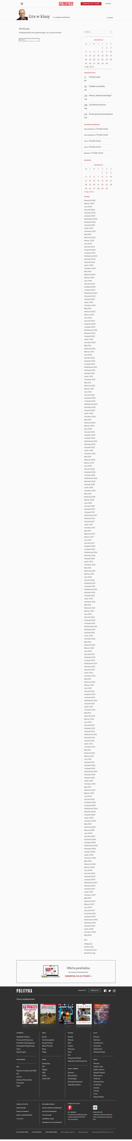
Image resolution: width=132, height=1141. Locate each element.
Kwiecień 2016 (89, 572)
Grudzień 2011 (89, 729)
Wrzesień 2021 (89, 371)
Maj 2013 (87, 680)
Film (69, 1044)
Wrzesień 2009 (90, 813)
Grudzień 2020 (90, 399)
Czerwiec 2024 (90, 269)
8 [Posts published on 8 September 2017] (102, 53)
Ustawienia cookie (48, 1120)
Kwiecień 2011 (89, 754)
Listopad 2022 (89, 328)
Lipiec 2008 (88, 856)
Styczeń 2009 (89, 837)
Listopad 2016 (89, 550)
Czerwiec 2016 (89, 566)
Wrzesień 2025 (89, 223)
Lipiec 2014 (88, 637)
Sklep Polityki (99, 1098)
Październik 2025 (90, 220)
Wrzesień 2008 (90, 850)
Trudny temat (102, 129)
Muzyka (71, 1041)
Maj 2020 (87, 421)
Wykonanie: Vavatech (83, 1133)
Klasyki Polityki (99, 1073)
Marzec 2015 (89, 612)
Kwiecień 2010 (89, 791)
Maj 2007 (87, 899)
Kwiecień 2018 (89, 498)
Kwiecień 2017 (89, 535)
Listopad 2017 (89, 513)
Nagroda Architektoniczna (77, 1062)
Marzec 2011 (89, 757)
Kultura (70, 1034)
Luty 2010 (88, 797)
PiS (17, 1075)
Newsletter (82, 991)
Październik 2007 (90, 884)
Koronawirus (20, 1060)
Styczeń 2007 (89, 911)
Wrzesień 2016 (89, 556)
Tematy (96, 1091)
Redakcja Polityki (22, 1105)
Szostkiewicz (98, 1044)
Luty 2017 (88, 541)
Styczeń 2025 (89, 248)
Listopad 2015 (89, 587)
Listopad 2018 (89, 476)
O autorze (110, 18)
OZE (43, 1073)
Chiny (44, 1053)
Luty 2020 (88, 430)
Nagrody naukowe (74, 1085)
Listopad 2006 (89, 918)
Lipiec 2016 (88, 563)
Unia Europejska (48, 1041)
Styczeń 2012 (89, 726)
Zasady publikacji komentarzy (52, 1109)
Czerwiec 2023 (90, 306)
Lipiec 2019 (88, 451)
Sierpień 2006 (89, 927)
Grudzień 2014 (89, 621)
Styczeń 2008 (89, 874)
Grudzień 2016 (89, 547)
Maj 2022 (87, 347)
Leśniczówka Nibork (51, 1133)
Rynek (44, 1060)
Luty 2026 (88, 208)
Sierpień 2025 (89, 226)
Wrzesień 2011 (89, 739)
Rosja (44, 1050)
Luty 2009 (88, 834)
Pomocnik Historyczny (24, 1041)
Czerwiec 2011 (89, 748)
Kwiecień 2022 (89, 350)
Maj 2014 (87, 643)
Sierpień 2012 (89, 705)
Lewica (19, 1077)
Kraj (17, 1067)
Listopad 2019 (89, 439)
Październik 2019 (90, 442)
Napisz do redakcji (22, 1112)
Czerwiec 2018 (89, 492)
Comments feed (90, 951)
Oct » (92, 68)
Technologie (72, 1079)
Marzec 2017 (89, 538)
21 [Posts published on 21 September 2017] (98, 61)
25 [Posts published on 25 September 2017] (86, 64)
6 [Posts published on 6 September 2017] (94, 53)
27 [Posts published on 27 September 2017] (94, 64)
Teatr (70, 1053)
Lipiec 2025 (88, 229)
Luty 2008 (88, 871)
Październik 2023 (90, 294)
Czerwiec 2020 (90, 418)
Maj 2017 (87, 532)
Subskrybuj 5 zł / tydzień (91, 3)
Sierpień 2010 (89, 779)
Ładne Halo (72, 1133)
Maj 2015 (87, 606)
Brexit (44, 1038)
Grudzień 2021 (89, 362)
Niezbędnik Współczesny (25, 1047)
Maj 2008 (88, 862)
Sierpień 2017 (89, 522)
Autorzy (96, 1088)
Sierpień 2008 (89, 853)
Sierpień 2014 (89, 634)
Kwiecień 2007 (89, 902)
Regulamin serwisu (48, 1105)
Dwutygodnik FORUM (22, 1133)
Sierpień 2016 (89, 560)
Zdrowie (71, 1073)
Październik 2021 (90, 368)
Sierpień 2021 (89, 374)
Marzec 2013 (89, 686)
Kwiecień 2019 (89, 461)
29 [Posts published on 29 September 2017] (102, 64)
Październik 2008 (91, 847)
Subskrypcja (94, 991)
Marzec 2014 (89, 649)
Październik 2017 (90, 516)
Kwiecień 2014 (89, 646)
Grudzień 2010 (89, 766)
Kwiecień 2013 (89, 683)
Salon (18, 1050)
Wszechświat (72, 1076)
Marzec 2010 (89, 794)
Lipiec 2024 (88, 266)
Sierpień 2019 (89, 448)
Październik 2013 (90, 664)
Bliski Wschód (47, 1047)
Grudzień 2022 (89, 325)
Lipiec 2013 (88, 674)
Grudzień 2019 (89, 436)
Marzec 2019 (89, 464)
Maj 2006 (88, 936)
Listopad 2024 (89, 254)
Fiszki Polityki (97, 1113)
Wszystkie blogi (99, 1053)
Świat (44, 1034)
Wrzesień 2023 (89, 297)
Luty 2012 (88, 723)
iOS (69, 1113)
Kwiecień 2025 (89, 238)
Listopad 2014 (89, 624)
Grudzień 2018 (89, 473)
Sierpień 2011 (89, 742)
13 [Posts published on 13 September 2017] (94, 57)
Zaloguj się (88, 945)
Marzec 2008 (89, 868)
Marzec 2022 (89, 353)
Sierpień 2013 (89, 671)
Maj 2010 (87, 788)
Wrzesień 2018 (89, 482)
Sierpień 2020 (89, 411)
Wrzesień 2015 (89, 593)
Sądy (18, 1087)
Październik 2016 (90, 553)
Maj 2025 (87, 235)
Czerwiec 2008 (90, 859)
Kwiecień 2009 (90, 828)
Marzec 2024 (89, 279)
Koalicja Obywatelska (24, 1080)
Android (73, 1113)
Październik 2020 (90, 405)
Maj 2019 (87, 458)
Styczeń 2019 (89, 470)
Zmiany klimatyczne (75, 1082)
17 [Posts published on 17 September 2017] (111, 57)
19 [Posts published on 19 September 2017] (90, 61)
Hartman (97, 1041)
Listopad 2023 (89, 291)
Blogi (95, 1034)
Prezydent (20, 1084)
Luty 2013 (88, 689)
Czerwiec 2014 (89, 640)
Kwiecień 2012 (89, 717)
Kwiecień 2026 (89, 201)
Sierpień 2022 (89, 337)
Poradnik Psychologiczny (25, 1044)
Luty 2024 (88, 282)
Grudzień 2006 (90, 914)
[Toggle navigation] (22, 4)
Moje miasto (98, 1076)
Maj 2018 (87, 495)
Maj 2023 (87, 309)
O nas (95, 1094)
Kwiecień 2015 (89, 609)
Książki (70, 1038)
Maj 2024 (87, 272)
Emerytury (46, 1064)
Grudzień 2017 (89, 510)
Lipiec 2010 (88, 782)
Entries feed (88, 948)
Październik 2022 (90, 331)
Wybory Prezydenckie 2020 (26, 1071)
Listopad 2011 (89, 732)
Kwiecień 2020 (89, 424)
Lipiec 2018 (88, 489)
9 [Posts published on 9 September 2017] (106, 53)
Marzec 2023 (89, 316)
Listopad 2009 (89, 806)
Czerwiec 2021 (89, 380)
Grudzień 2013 (89, 658)
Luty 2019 (88, 467)
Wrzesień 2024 (89, 260)
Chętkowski (98, 1050)
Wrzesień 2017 (89, 519)
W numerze (20, 1034)
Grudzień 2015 (89, 584)
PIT (43, 1067)
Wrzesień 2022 (89, 334)
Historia (97, 1064)
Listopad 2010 (89, 769)
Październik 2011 (90, 735)
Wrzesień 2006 (90, 924)
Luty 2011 (87, 760)
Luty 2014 (88, 652)
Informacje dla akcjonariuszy (52, 1123)
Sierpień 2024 (89, 263)
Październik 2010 (90, 773)
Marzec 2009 (89, 831)
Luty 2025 (88, 245)
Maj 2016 (87, 569)
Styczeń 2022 (89, 359)
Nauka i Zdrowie (73, 1069)
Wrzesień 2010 (89, 776)
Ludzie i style (98, 1067)
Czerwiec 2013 (89, 677)
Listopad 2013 (89, 661)
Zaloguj (108, 3)
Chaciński (97, 1047)
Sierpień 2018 (89, 485)
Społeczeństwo (99, 1070)
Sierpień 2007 (89, 890)
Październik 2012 (90, 702)
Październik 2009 (91, 810)
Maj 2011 (87, 751)
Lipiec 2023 (88, 303)
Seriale (70, 1047)
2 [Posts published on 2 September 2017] (106, 49)
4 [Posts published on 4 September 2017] (86, 53)
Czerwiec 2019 (89, 455)
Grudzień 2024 (89, 251)
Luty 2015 (88, 615)
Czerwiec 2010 (89, 785)
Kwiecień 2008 (90, 865)
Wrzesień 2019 (89, 445)
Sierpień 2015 (89, 597)
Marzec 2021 (89, 390)
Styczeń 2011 (89, 763)
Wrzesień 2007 (90, 887)
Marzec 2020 (89, 427)
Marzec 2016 (89, 575)
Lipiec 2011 (88, 745)
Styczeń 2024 (89, 285)
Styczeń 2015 (89, 618)
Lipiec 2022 (88, 340)
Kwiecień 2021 (89, 387)
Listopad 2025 (89, 217)
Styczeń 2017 (89, 544)
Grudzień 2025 (89, 214)
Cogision (67, 1133)
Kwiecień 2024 (89, 276)
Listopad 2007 (89, 881)
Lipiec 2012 (88, 708)
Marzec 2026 (89, 205)
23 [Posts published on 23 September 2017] (107, 61)
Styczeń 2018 (89, 507)
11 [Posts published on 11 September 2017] (86, 57)
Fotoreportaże (99, 1082)
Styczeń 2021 (89, 396)
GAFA (44, 1076)
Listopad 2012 (89, 698)
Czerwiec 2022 (89, 343)
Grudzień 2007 (90, 877)
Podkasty (97, 1079)
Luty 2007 (88, 908)
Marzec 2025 (89, 242)
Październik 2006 (91, 921)
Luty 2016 (88, 578)
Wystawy (71, 1050)
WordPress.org (89, 954)
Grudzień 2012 (89, 695)
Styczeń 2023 (89, 322)
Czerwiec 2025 (89, 232)
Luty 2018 (88, 504)
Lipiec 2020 (88, 414)
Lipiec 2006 (88, 930)
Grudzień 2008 (90, 840)
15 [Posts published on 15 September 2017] (102, 57)
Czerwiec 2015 (89, 603)
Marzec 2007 (89, 905)
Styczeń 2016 (89, 581)
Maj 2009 (88, 825)
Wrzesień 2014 (89, 631)
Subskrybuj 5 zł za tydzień (77, 977)
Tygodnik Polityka (23, 1038)
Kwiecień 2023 (89, 313)
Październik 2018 (90, 479)
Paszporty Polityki (74, 1059)
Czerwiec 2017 (89, 529)
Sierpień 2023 (89, 300)
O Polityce (19, 1120)
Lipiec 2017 (88, 526)
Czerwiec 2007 (90, 896)
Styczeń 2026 (89, 211)
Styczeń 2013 (89, 692)
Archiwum (97, 1085)
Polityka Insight (37, 1133)
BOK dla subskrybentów (24, 1116)
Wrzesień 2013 (89, 668)
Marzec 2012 (89, 720)
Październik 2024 (90, 257)
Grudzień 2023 (89, 288)
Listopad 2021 (89, 365)
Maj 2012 (87, 714)
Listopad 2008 (89, 844)
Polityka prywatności (49, 1112)
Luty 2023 (88, 319)
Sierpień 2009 (89, 816)
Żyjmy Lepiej (21, 1053)
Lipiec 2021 (88, 377)
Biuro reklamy (21, 1109)
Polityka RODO (47, 1116)
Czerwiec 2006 (90, 933)
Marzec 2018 (89, 501)
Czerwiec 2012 (89, 711)
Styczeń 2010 (89, 800)
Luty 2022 (88, 356)
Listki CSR (46, 1079)
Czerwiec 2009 (90, 822)
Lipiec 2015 (88, 600)
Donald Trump (47, 1044)
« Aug (86, 68)
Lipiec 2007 (88, 893)
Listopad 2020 (89, 402)
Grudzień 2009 (90, 803)
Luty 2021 (88, 393)
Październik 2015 (90, 590)
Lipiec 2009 (88, 819)
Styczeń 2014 (89, 655)
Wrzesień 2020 (90, 408)
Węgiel (44, 1070)
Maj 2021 (87, 384)
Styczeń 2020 (89, 433)
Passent (96, 1038)
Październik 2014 (90, 627)
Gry (69, 1056)
